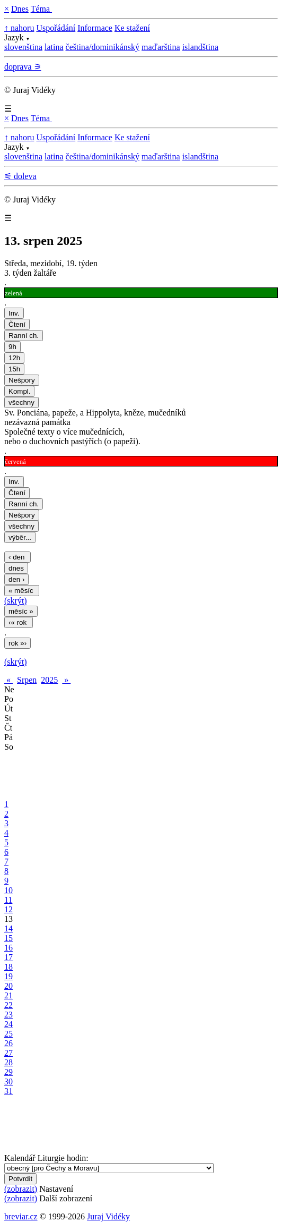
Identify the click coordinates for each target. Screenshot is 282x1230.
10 (8, 890)
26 (8, 1043)
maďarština (161, 47)
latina (54, 47)
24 (8, 1024)
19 (8, 976)
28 (8, 1062)
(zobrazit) (20, 1188)
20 (8, 985)
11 (8, 899)
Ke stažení (132, 27)
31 (8, 1091)
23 (8, 1014)
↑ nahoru (19, 27)
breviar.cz (21, 1216)
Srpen (27, 679)
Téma (41, 8)
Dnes (20, 8)
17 (8, 957)
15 (8, 938)
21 (8, 995)
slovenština (23, 47)
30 (8, 1081)
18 (8, 966)
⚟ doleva (20, 176)
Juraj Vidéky (108, 1216)
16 (8, 947)
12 (8, 909)
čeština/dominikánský (103, 47)
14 (8, 928)
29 (8, 1071)
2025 (49, 679)
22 (8, 1005)
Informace (94, 27)
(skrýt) (15, 600)
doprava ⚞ (22, 66)
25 (8, 1033)
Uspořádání (55, 27)
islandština (200, 47)
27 (8, 1052)
